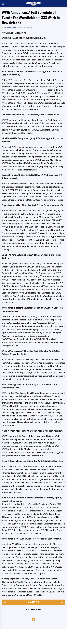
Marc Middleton (11, 28)
